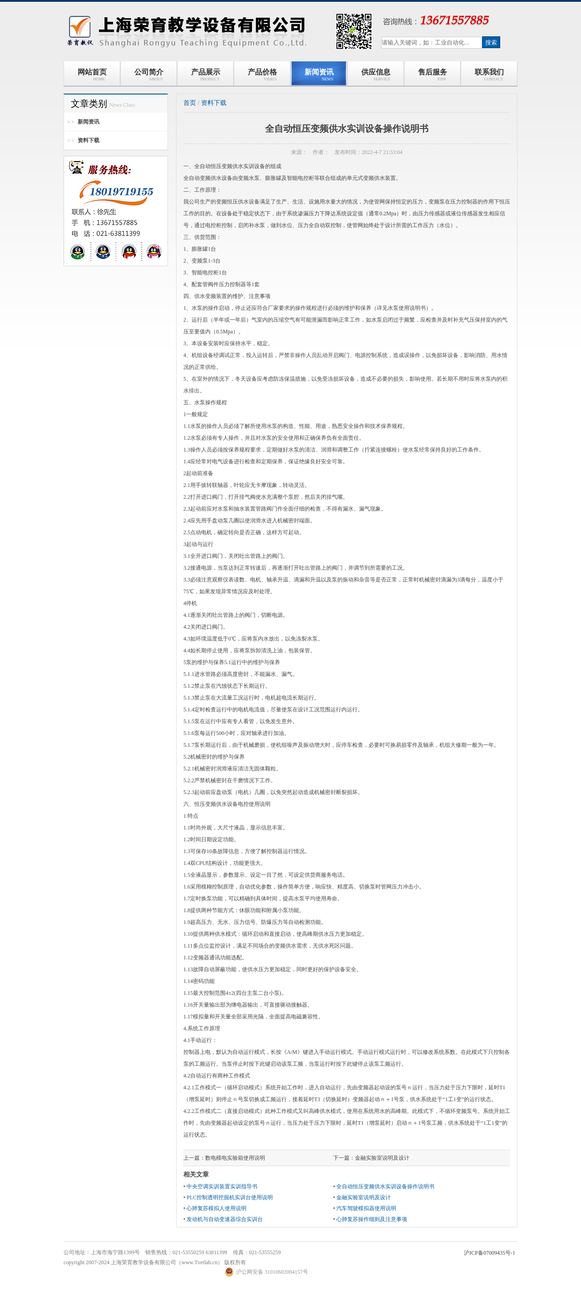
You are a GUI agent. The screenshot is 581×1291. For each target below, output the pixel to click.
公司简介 (148, 74)
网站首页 (92, 74)
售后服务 (432, 74)
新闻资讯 (319, 74)
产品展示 (205, 74)
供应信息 (375, 74)
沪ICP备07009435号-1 (489, 1253)
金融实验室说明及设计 (382, 1158)
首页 (189, 102)
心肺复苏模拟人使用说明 (216, 1208)
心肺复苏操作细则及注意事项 (371, 1219)
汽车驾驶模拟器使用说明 (366, 1208)
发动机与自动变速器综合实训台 (225, 1219)
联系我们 (489, 74)
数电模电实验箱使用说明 (235, 1158)
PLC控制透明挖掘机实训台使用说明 (230, 1197)
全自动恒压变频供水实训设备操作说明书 (385, 1186)
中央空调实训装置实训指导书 (222, 1186)
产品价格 (262, 74)
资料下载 (88, 140)
